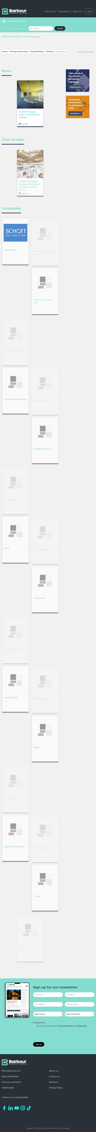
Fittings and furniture (19, 51)
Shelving (49, 51)
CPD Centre (50, 11)
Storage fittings (37, 51)
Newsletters (64, 11)
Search (60, 28)
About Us (77, 11)
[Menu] (14, 21)
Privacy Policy (39, 1023)
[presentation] (52, 1035)
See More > (75, 113)
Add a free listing (10, 1076)
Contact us (54, 1076)
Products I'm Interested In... (15, 29)
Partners (53, 1082)
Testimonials (8, 1088)
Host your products (11, 1082)
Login (88, 11)
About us (53, 1071)
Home (5, 51)
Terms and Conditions (65, 1026)
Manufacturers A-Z (11, 1071)
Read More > (76, 87)
